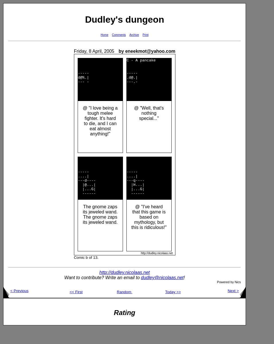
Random (124, 307)
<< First (76, 307)
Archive (134, 34)
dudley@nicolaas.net (162, 293)
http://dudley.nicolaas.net (124, 287)
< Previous (15, 306)
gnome (99, 222)
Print (145, 34)
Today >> (173, 307)
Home (104, 34)
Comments (119, 34)
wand (110, 227)
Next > (237, 306)
